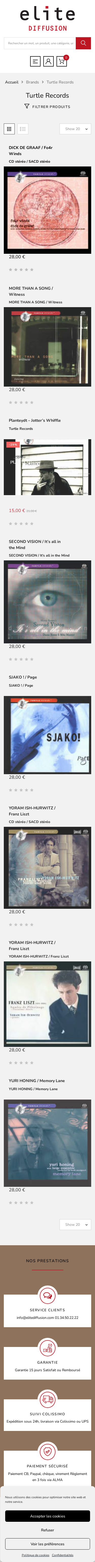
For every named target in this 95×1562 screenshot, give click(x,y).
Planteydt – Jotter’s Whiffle (35, 422)
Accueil (11, 82)
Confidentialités (62, 1555)
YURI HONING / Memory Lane (37, 1082)
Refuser (47, 1530)
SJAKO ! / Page (23, 679)
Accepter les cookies (47, 1516)
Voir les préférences (47, 1544)
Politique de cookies (35, 1555)
